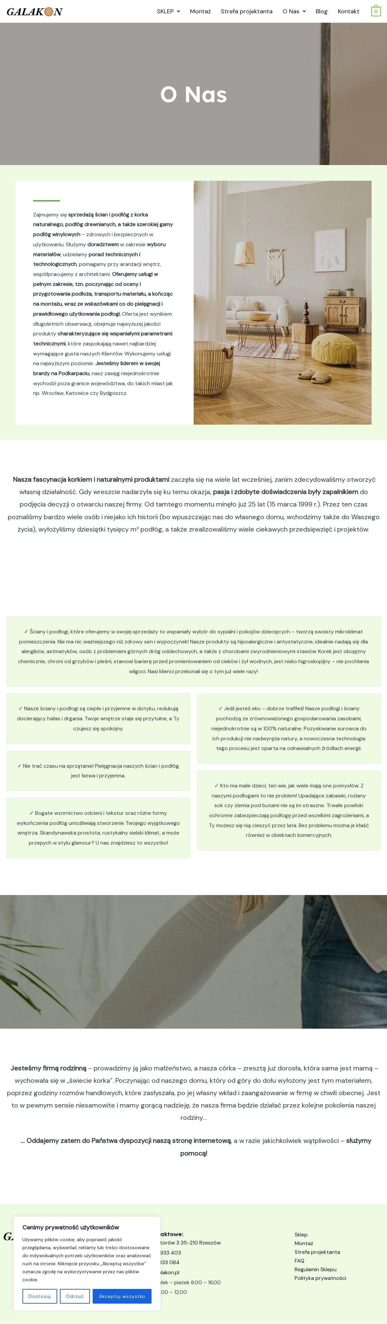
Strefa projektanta (247, 11)
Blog (322, 11)
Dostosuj (39, 1296)
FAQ (299, 1260)
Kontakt (349, 11)
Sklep (301, 1234)
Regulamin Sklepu (315, 1269)
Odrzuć (75, 1296)
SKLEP (168, 11)
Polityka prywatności (320, 1278)
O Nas (294, 11)
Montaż (200, 11)
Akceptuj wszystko (122, 1296)
